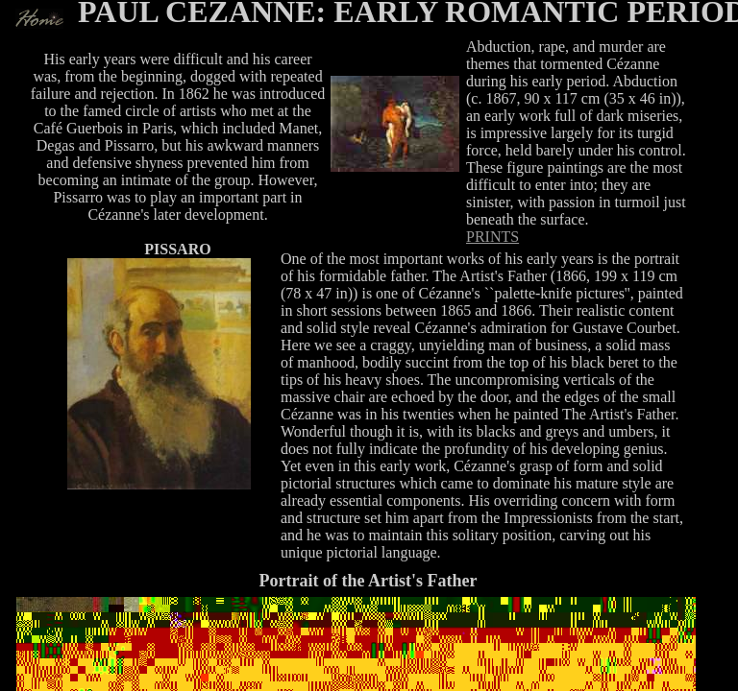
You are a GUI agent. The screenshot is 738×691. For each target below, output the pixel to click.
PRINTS (492, 236)
